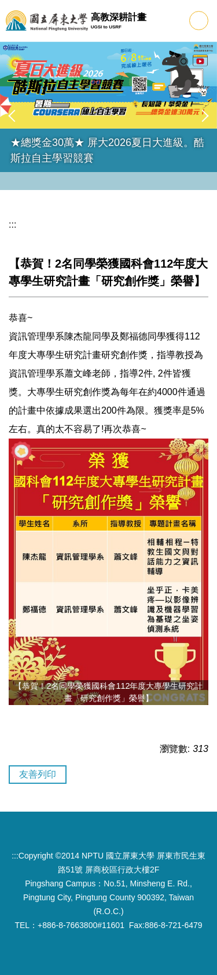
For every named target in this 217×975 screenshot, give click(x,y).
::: (12, 224)
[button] (14, 115)
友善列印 (37, 774)
